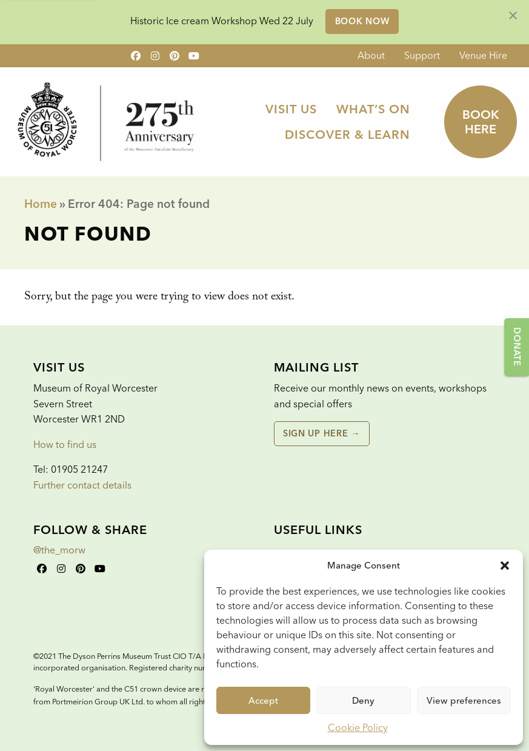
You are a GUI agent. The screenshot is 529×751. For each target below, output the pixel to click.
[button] (505, 565)
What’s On (373, 109)
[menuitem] (371, 55)
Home (40, 204)
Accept (263, 700)
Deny (363, 700)
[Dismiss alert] (513, 14)
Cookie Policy (358, 727)
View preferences (464, 700)
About (371, 55)
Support (422, 55)
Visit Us (291, 109)
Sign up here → (321, 433)
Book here (480, 121)
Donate (516, 346)
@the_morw (59, 550)
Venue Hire (483, 55)
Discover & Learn (347, 134)
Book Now (362, 21)
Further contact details (82, 485)
